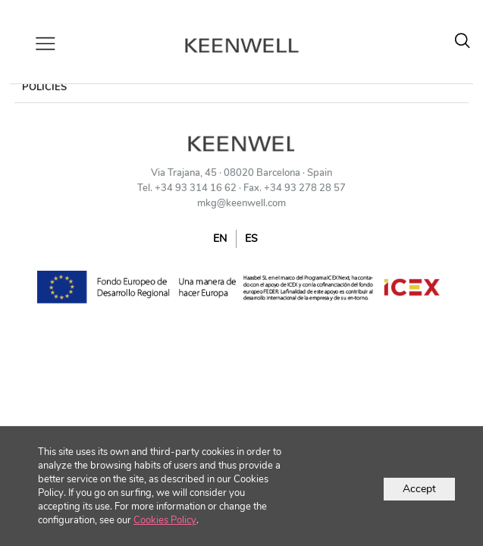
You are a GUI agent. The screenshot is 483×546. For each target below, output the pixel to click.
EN (220, 238)
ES (251, 238)
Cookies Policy (164, 520)
